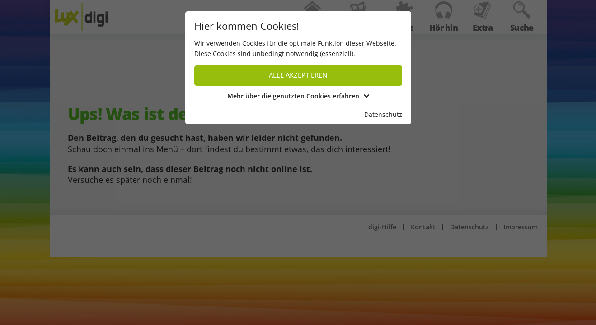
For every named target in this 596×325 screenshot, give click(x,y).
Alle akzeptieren (298, 75)
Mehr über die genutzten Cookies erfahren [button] (298, 96)
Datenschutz (383, 114)
